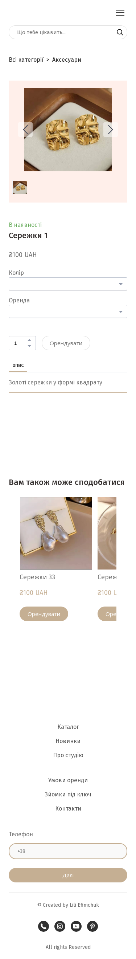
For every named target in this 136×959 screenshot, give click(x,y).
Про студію (68, 755)
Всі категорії (26, 59)
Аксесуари (66, 59)
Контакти (68, 808)
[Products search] (68, 32)
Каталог (68, 726)
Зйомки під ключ (68, 794)
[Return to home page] (25, 12)
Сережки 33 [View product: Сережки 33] (37, 577)
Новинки (68, 741)
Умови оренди (68, 780)
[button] (120, 32)
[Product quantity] (20, 343)
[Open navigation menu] (120, 12)
